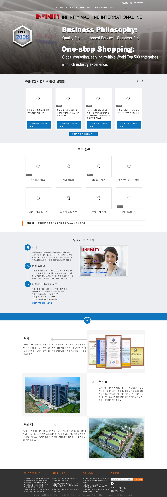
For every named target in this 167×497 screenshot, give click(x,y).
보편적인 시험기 (38, 180)
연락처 (82, 7)
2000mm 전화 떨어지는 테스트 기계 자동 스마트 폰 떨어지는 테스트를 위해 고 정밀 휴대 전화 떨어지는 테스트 (99, 114)
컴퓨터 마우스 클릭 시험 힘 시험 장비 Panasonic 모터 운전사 (61, 223)
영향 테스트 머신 (129, 212)
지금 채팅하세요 (101, 7)
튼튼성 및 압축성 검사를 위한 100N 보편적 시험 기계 (38, 111)
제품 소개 (63, 7)
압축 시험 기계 (98, 212)
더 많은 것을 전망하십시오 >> (43, 303)
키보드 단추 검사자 (32, 473)
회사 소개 (73, 7)
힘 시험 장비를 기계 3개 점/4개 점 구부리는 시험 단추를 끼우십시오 (36, 486)
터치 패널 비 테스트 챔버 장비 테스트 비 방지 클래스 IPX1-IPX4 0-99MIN (95, 486)
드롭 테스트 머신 (68, 212)
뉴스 (111, 7)
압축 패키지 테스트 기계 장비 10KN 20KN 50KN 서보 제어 (128, 111)
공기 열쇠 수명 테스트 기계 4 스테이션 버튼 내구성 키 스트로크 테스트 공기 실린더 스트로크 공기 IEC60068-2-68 (37, 480)
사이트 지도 (121, 488)
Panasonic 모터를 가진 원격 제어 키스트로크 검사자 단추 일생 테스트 (36, 490)
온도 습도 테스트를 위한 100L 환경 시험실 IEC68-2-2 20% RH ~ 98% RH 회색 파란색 (96, 480)
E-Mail (113, 488)
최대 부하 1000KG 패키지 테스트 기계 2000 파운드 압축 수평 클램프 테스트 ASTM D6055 (66, 485)
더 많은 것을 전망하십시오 (38, 124)
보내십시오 (138, 479)
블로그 (89, 7)
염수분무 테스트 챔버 (128, 180)
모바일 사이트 (117, 491)
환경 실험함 (68, 180)
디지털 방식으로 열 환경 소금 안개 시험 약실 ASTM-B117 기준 (96, 490)
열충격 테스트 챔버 (38, 212)
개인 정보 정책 (39, 495)
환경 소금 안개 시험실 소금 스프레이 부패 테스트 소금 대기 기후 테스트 (68, 112)
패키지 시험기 (99, 180)
